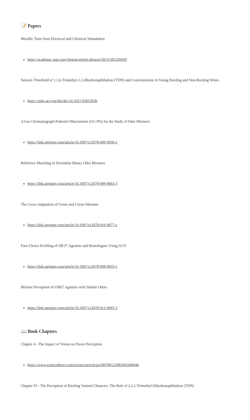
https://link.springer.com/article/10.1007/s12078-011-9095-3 (72, 308)
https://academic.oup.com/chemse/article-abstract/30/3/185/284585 (77, 59)
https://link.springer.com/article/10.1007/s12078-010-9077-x (72, 225)
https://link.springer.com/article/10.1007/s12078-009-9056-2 (72, 142)
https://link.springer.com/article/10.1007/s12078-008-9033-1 (72, 266)
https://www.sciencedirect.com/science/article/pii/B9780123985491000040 (83, 365)
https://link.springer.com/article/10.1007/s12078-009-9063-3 (72, 184)
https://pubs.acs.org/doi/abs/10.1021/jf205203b (62, 101)
